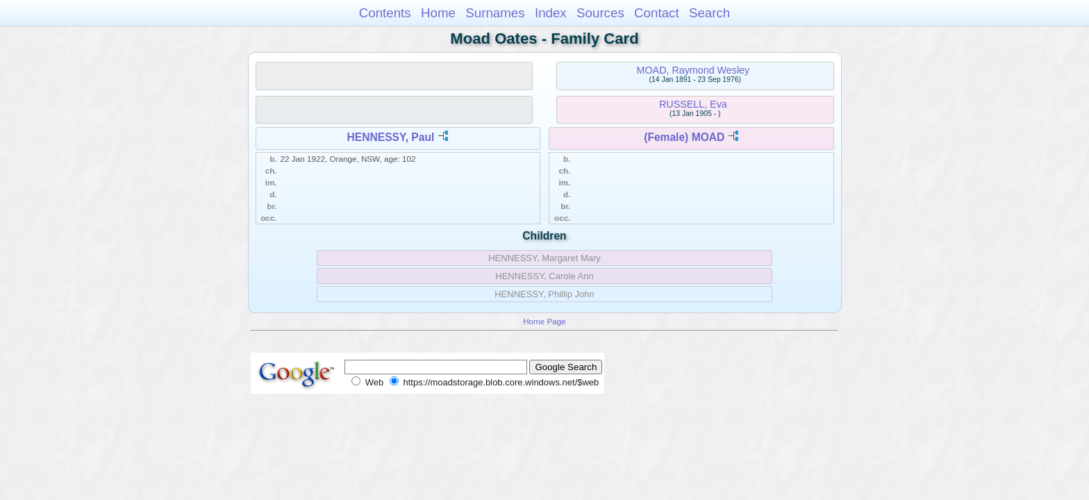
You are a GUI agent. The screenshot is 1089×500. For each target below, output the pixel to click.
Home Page (544, 321)
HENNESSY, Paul (391, 137)
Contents (385, 13)
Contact (656, 13)
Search (709, 13)
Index (551, 13)
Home (438, 13)
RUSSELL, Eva (693, 104)
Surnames (494, 13)
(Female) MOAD (684, 137)
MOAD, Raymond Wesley (693, 70)
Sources (600, 13)
